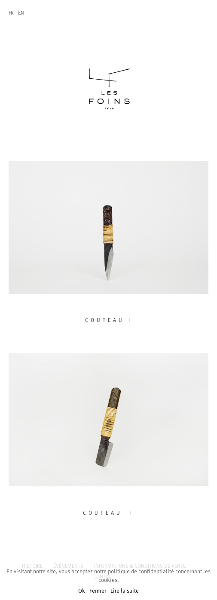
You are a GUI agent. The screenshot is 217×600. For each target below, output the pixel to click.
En (21, 13)
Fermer (97, 591)
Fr (11, 13)
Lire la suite (124, 591)
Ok (81, 591)
